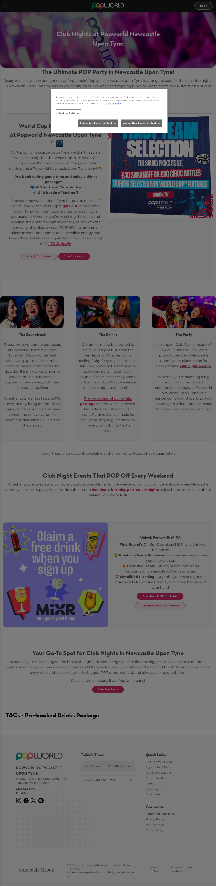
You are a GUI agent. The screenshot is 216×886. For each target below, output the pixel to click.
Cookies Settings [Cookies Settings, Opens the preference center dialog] (68, 113)
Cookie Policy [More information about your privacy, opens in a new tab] (113, 103)
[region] (109, 111)
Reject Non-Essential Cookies (98, 123)
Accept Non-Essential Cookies (141, 123)
